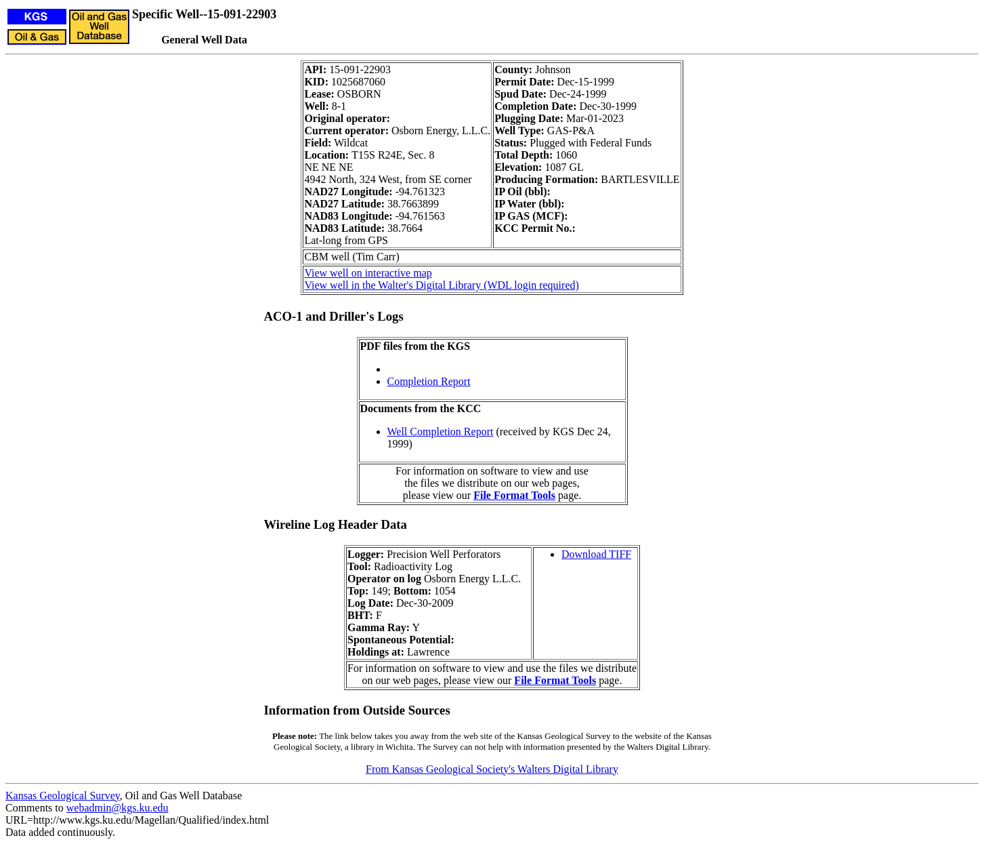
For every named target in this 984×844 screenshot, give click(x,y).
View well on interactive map (367, 273)
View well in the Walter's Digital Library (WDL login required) (441, 285)
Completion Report (429, 381)
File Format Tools (514, 495)
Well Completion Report (440, 431)
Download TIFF (596, 554)
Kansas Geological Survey (62, 795)
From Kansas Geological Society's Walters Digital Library (492, 769)
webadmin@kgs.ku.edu (117, 807)
